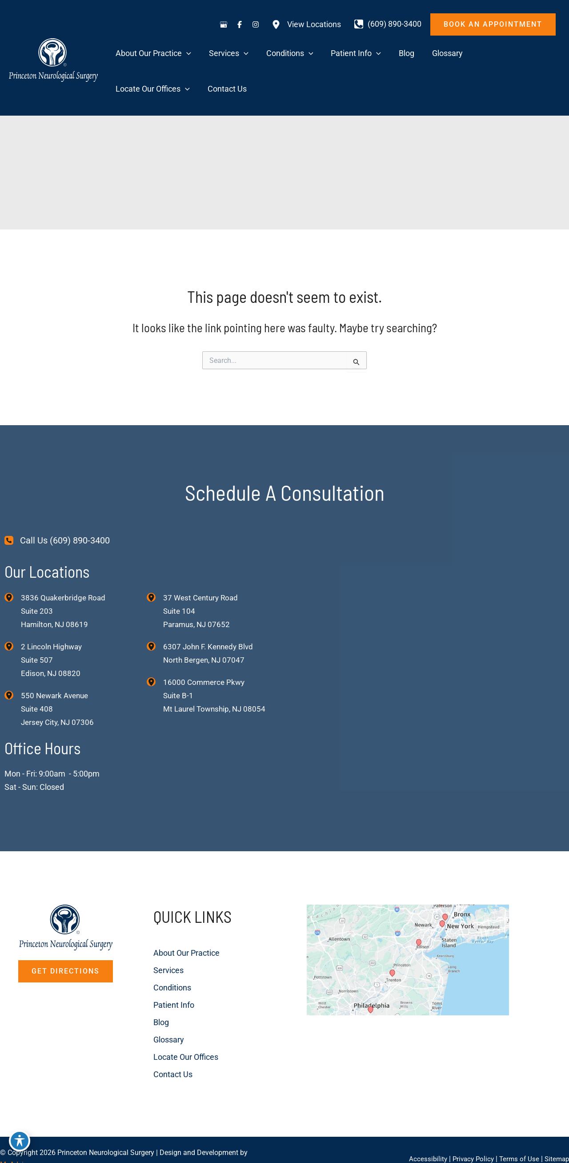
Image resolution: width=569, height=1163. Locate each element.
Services (145, 940)
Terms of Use (516, 1140)
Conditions (149, 957)
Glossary (145, 1007)
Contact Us (149, 1041)
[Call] (387, 24)
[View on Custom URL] (414, 969)
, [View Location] (53, 628)
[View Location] (12, 563)
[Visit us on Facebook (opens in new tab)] (239, 24)
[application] (192, 54)
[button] (493, 24)
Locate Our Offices (162, 1024)
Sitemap (556, 1140)
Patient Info (150, 973)
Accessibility (421, 1140)
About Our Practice (163, 923)
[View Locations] (306, 24)
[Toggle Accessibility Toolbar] (19, 1143)
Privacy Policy (469, 1140)
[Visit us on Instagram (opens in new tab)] (255, 24)
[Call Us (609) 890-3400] (57, 506)
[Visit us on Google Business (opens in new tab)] (223, 24)
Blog (138, 990)
